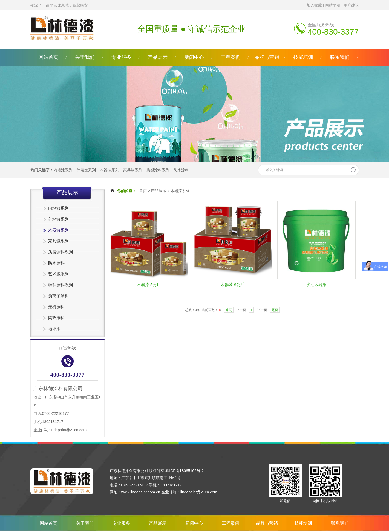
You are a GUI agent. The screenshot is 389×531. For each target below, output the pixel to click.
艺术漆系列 (58, 274)
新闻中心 (194, 57)
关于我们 (85, 57)
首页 (143, 191)
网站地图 (332, 5)
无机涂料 (56, 306)
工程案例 (230, 57)
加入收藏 (314, 5)
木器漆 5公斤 (149, 284)
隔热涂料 (56, 317)
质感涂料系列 (157, 170)
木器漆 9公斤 (233, 284)
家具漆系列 (132, 170)
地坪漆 (54, 328)
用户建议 (351, 5)
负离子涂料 (58, 295)
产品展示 (158, 57)
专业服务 (121, 57)
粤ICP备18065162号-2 (184, 471)
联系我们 (340, 57)
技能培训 (303, 57)
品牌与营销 (267, 57)
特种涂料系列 (60, 284)
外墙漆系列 (86, 170)
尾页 (275, 310)
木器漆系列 (109, 170)
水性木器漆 (316, 284)
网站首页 (48, 57)
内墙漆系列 (63, 170)
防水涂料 (181, 170)
